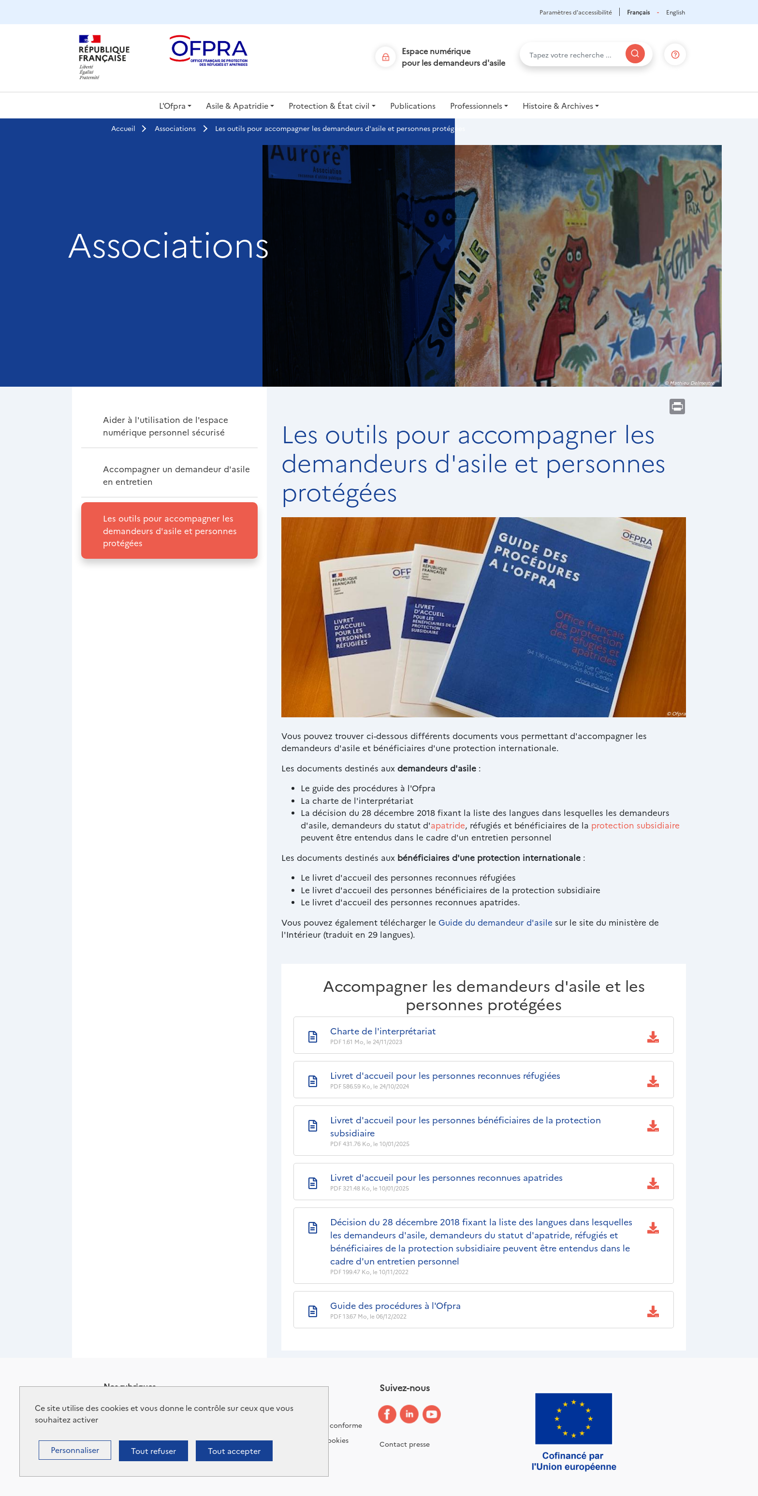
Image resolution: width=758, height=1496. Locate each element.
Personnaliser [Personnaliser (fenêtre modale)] (75, 1449)
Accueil (123, 128)
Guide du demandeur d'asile (495, 922)
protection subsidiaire (635, 824)
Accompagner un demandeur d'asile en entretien (176, 475)
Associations (175, 128)
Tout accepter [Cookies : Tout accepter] (234, 1450)
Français (638, 12)
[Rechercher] (635, 53)
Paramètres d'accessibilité (575, 12)
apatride (448, 824)
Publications (413, 105)
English (675, 12)
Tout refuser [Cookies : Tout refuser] (153, 1450)
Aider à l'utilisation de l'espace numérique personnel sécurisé (165, 425)
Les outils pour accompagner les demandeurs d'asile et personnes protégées (170, 530)
